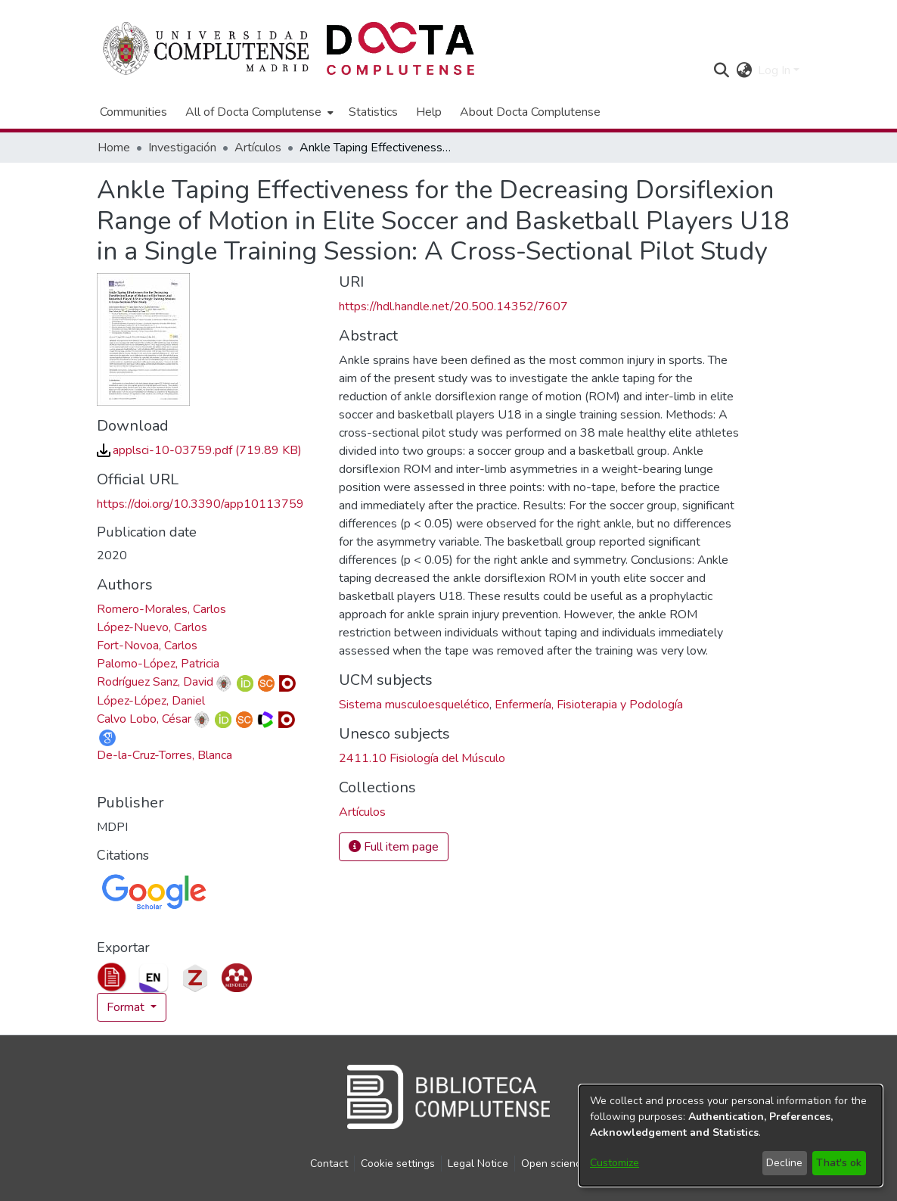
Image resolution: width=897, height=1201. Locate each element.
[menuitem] (258, 112)
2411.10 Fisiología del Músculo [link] (422, 758)
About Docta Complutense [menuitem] (530, 112)
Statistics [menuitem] (373, 112)
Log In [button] (775, 70)
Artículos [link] (257, 147)
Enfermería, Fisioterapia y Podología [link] (589, 704)
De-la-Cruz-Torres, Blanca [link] (164, 755)
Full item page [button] (394, 847)
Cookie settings (398, 1163)
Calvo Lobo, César (144, 719)
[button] (721, 70)
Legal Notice (478, 1163)
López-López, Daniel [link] (151, 700)
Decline (784, 1163)
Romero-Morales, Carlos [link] (161, 609)
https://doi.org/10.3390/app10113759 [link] (200, 504)
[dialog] (730, 1135)
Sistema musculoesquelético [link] (414, 704)
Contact (329, 1163)
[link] (199, 450)
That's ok (838, 1163)
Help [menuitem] (429, 112)
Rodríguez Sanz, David (155, 682)
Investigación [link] (182, 147)
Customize (614, 1163)
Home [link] (114, 147)
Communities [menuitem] (133, 112)
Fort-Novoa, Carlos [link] (147, 645)
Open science (554, 1163)
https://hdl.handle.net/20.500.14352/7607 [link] (453, 306)
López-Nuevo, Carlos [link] (152, 627)
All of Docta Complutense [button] (253, 112)
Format (127, 1007)
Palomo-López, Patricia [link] (158, 663)
